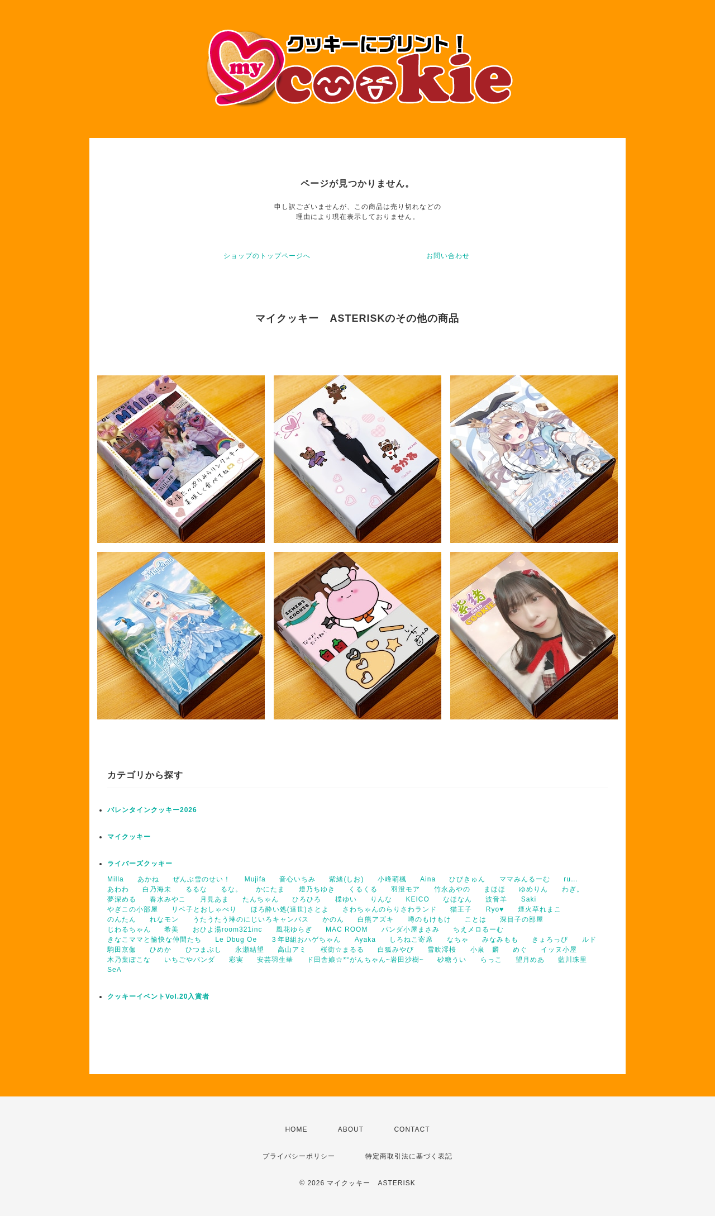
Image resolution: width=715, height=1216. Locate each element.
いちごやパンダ (189, 960)
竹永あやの (452, 889)
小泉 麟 (484, 949)
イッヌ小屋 (559, 949)
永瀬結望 (249, 949)
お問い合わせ (448, 256)
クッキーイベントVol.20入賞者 (158, 996)
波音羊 (496, 899)
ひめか (160, 949)
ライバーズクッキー (140, 863)
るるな (196, 889)
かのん (333, 919)
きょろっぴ (550, 939)
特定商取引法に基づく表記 (408, 1156)
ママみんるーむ (524, 879)
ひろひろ (306, 899)
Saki (528, 899)
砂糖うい (451, 960)
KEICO (417, 899)
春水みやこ (168, 899)
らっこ (491, 960)
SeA (114, 970)
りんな (381, 899)
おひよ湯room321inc (228, 929)
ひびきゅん (467, 879)
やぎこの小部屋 (132, 909)
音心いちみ (297, 879)
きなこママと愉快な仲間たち (154, 939)
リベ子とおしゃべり (204, 909)
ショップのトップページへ (267, 256)
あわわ (118, 889)
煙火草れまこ (539, 909)
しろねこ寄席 (411, 939)
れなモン (164, 919)
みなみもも (500, 939)
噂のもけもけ (429, 919)
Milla (115, 879)
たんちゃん (260, 899)
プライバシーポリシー (299, 1156)
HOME (296, 1129)
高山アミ (292, 949)
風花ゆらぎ (294, 929)
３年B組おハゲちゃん (305, 939)
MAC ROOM (347, 929)
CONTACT (412, 1129)
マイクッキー (129, 837)
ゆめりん (533, 889)
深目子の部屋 (522, 919)
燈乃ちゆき (317, 889)
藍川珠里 (572, 960)
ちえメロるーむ (478, 929)
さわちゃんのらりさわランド (389, 909)
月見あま (214, 899)
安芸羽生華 (275, 960)
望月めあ (530, 960)
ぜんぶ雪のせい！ (202, 879)
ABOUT (351, 1129)
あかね (148, 879)
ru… (571, 879)
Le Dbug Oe (236, 939)
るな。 (231, 889)
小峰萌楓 (392, 879)
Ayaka (365, 939)
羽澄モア (405, 889)
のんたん (121, 919)
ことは (476, 919)
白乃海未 (156, 889)
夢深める (121, 899)
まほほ (495, 889)
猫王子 (461, 909)
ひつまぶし (203, 949)
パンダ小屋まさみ (411, 929)
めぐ (520, 949)
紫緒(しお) (346, 879)
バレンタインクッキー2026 (152, 810)
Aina (428, 879)
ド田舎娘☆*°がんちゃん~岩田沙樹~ (365, 960)
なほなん (457, 899)
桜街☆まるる (342, 949)
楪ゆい (346, 899)
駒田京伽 (121, 949)
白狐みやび (396, 949)
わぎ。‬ (573, 889)
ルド (589, 939)
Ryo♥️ (495, 909)
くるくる (363, 889)
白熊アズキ (376, 919)
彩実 (236, 960)
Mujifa (255, 879)
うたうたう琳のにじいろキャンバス (251, 919)
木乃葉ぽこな (129, 960)
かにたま (270, 889)
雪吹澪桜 (441, 949)
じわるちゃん (129, 929)
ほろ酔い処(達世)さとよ (290, 909)
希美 (171, 929)
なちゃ (458, 939)
